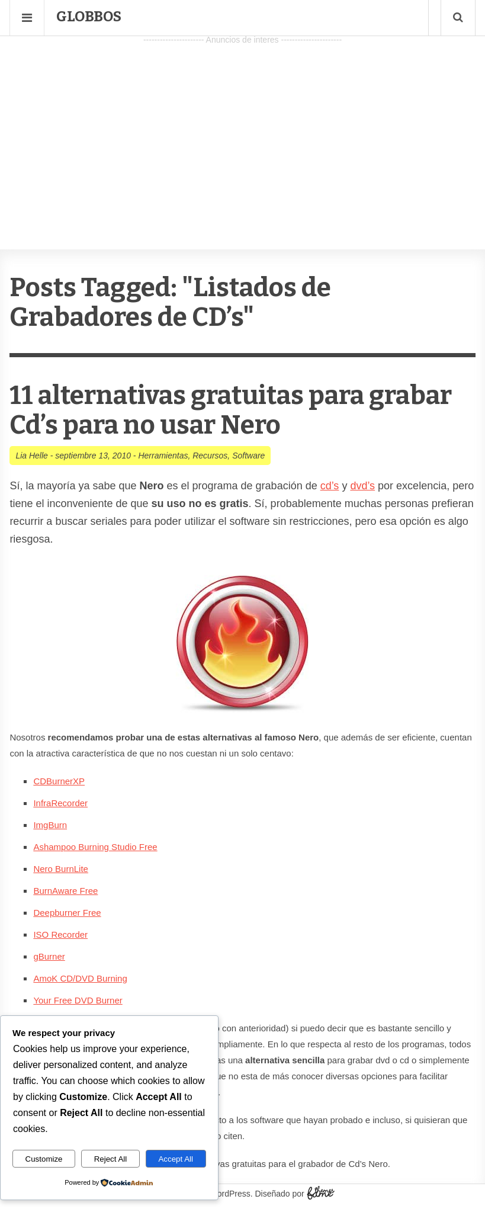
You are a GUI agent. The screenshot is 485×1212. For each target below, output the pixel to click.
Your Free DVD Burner (77, 1000)
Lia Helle (31, 455)
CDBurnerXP (59, 781)
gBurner (49, 956)
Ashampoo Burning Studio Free (95, 847)
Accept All (175, 1159)
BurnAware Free (65, 891)
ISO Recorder (60, 934)
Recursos (209, 455)
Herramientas (163, 455)
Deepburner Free (67, 913)
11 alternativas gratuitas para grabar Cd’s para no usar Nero (230, 410)
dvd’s (362, 486)
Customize (44, 1159)
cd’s (329, 486)
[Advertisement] (242, 131)
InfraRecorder (60, 803)
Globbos (88, 16)
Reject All (110, 1159)
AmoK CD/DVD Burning (80, 978)
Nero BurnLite (60, 869)
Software (248, 455)
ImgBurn (50, 825)
